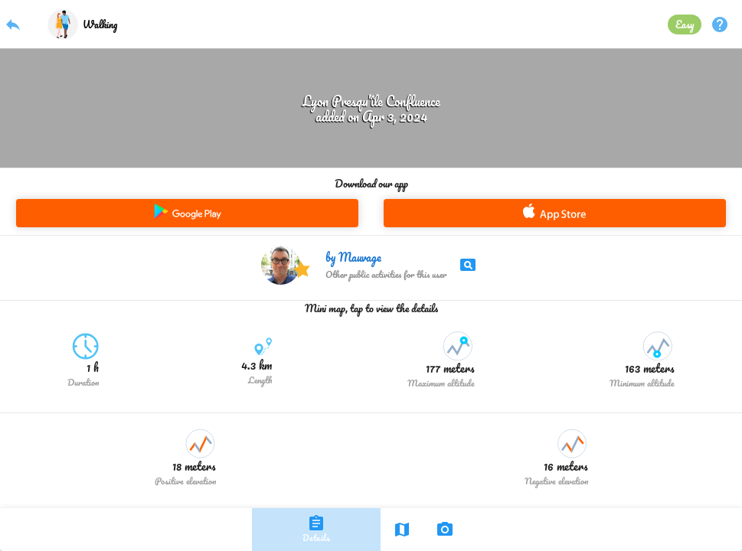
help (720, 24)
